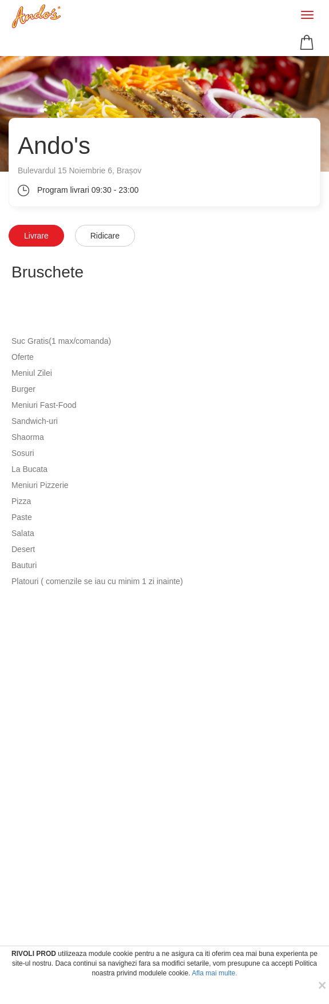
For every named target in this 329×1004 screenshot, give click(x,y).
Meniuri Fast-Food (44, 405)
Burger (23, 389)
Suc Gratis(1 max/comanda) (61, 341)
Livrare (36, 235)
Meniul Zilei (31, 373)
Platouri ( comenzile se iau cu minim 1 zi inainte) (97, 581)
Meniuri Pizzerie (40, 485)
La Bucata (29, 469)
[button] (308, 41)
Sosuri (22, 453)
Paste (21, 517)
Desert (23, 549)
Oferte (22, 357)
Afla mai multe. (214, 973)
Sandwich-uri (34, 421)
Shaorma (27, 437)
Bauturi (24, 565)
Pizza (21, 501)
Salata (22, 533)
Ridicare (105, 235)
